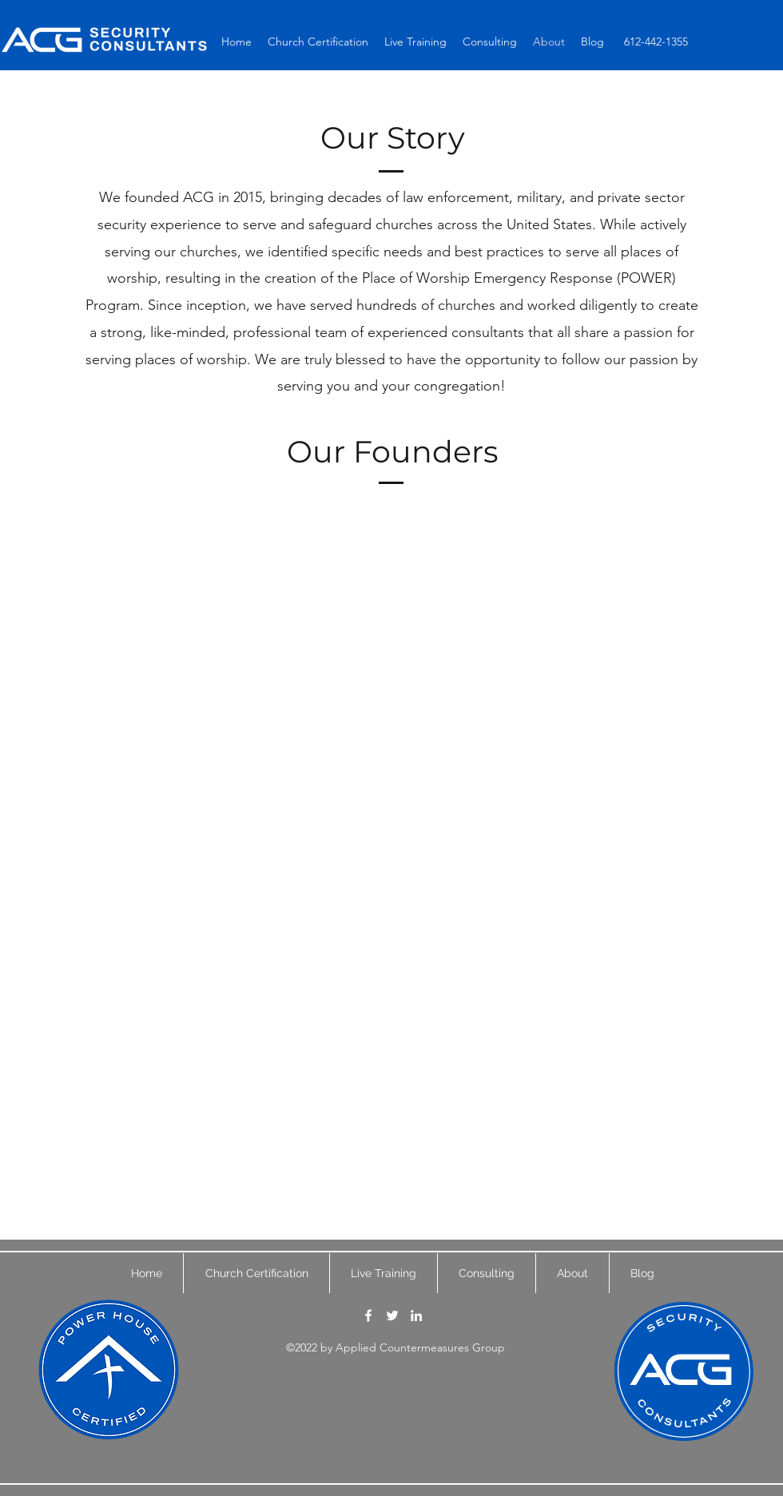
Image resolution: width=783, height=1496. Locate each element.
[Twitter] (392, 1315)
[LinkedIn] (416, 1315)
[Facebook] (368, 1315)
